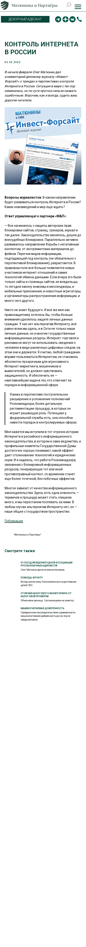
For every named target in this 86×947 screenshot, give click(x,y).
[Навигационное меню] (78, 7)
